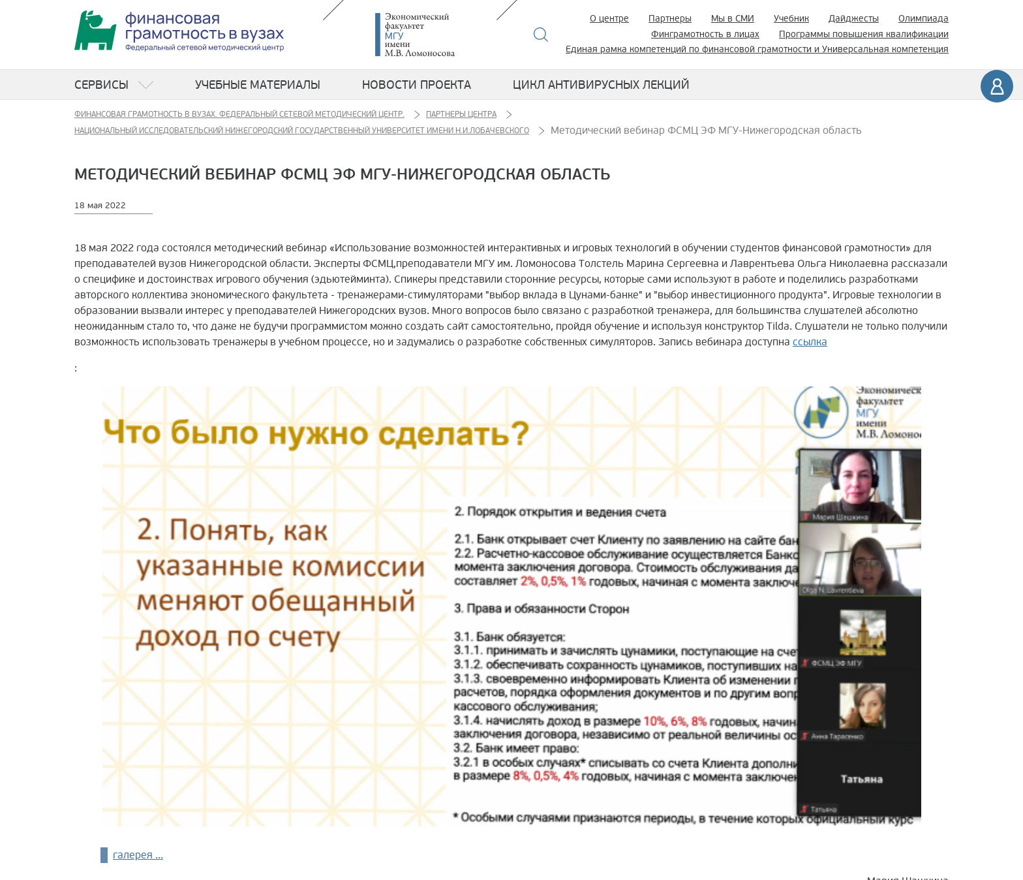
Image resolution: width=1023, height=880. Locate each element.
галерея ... (138, 855)
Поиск (541, 34)
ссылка (810, 342)
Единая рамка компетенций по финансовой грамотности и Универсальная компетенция (757, 49)
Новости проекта (416, 85)
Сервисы (101, 85)
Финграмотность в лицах (705, 34)
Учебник (791, 18)
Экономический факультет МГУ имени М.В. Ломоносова (434, 34)
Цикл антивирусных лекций (601, 85)
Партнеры (670, 18)
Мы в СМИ (732, 18)
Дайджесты (854, 18)
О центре (609, 18)
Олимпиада (923, 18)
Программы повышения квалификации (864, 34)
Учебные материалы (257, 85)
